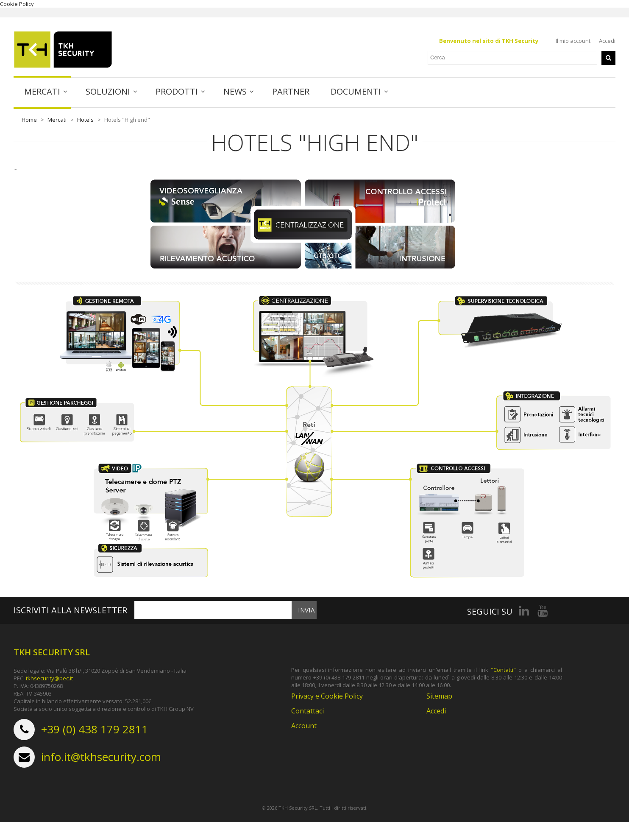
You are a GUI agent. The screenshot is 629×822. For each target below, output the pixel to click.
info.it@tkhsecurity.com (101, 756)
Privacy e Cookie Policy (327, 696)
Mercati (57, 119)
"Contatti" (503, 670)
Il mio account (573, 41)
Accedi (607, 41)
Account (304, 725)
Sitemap (439, 696)
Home (29, 119)
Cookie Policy (17, 4)
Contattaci (307, 711)
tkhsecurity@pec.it (49, 678)
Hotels (85, 119)
